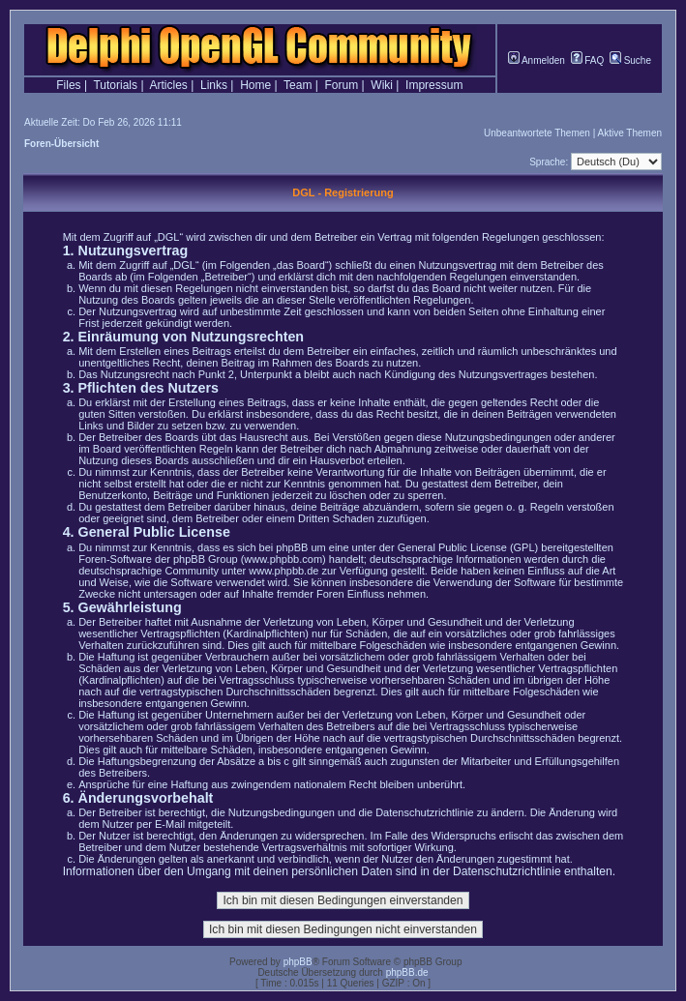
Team (297, 85)
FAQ (588, 60)
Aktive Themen (629, 133)
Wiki (382, 85)
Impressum (433, 85)
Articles (169, 85)
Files (68, 85)
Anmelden (536, 60)
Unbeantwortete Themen (537, 133)
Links (213, 85)
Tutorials (115, 85)
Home (255, 85)
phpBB (298, 962)
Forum (342, 85)
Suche (630, 60)
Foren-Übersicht (61, 143)
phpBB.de (407, 972)
